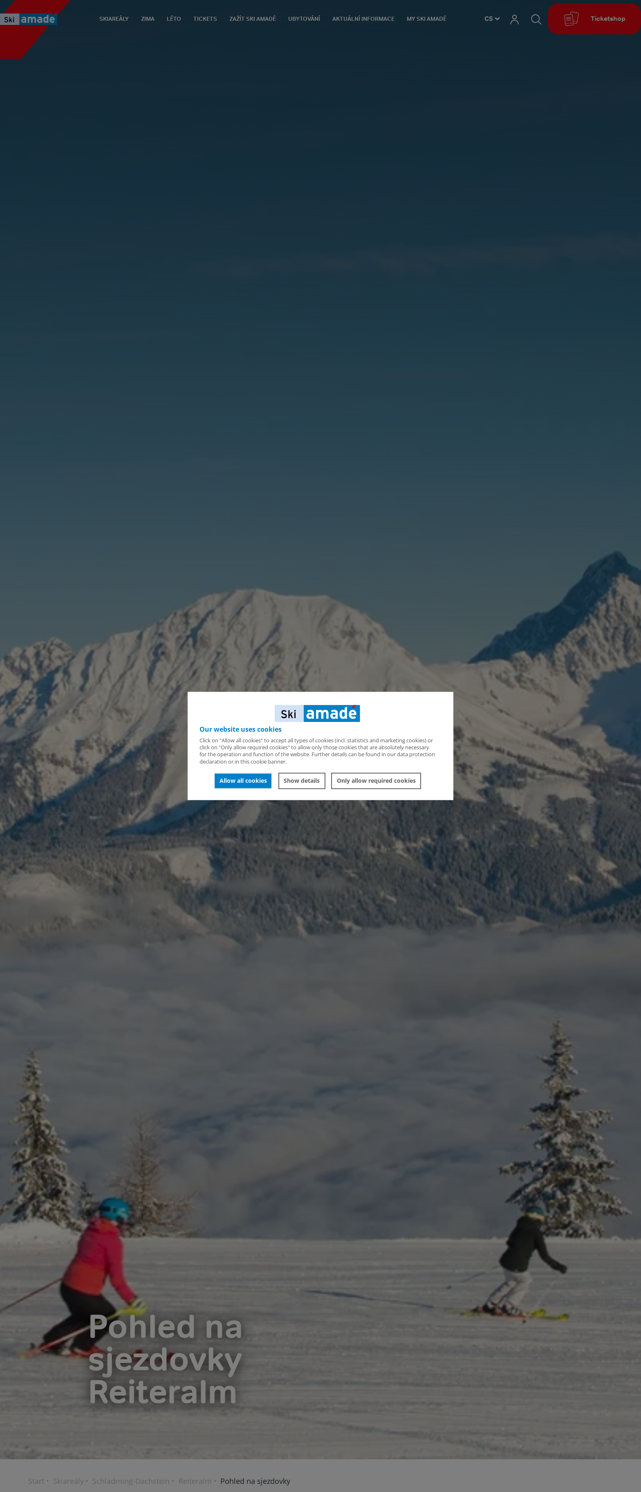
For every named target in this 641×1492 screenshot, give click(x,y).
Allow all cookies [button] (243, 780)
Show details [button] (302, 780)
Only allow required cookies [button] (376, 780)
